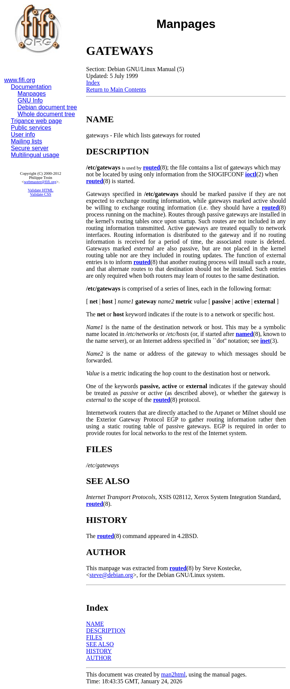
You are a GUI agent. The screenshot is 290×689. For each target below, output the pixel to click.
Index (93, 82)
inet (265, 341)
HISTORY (99, 651)
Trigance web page (36, 121)
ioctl (250, 174)
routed (151, 167)
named (244, 334)
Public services (31, 127)
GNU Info (30, 100)
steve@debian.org (111, 575)
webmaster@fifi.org (40, 182)
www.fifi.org (19, 80)
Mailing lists (26, 141)
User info (23, 134)
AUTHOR (98, 658)
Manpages (32, 93)
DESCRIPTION (105, 630)
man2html (173, 674)
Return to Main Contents (116, 89)
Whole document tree (46, 114)
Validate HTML (41, 190)
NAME (95, 624)
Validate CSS (40, 194)
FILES (94, 637)
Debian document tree (47, 107)
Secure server (30, 148)
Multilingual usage (35, 155)
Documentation (31, 87)
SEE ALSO (100, 644)
